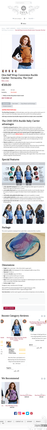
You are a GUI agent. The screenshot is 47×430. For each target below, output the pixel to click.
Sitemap (29, 421)
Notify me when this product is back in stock (13, 95)
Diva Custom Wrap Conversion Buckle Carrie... (8, 405)
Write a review (5, 81)
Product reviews (7, 106)
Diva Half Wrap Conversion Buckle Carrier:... (23, 405)
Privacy (38, 421)
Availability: (4, 92)
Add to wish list (7, 98)
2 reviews (15, 339)
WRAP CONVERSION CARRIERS (25, 28)
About (10, 421)
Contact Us (19, 421)
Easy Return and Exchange (28, 103)
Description (6, 103)
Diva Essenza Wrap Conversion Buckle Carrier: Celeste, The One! (35, 338)
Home (3, 28)
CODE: (3, 90)
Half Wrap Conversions (8, 30)
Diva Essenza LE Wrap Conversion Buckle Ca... (38, 395)
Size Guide (15, 103)
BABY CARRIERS (10, 28)
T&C (3, 423)
